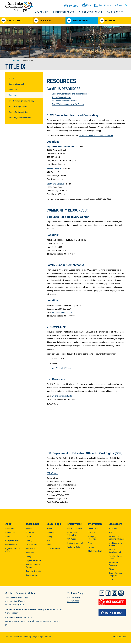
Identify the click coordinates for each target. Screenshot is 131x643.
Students (50, 544)
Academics (41, 12)
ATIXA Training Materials (18, 106)
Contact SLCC (11, 20)
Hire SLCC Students (74, 528)
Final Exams (30, 548)
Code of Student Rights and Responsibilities (70, 94)
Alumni (7, 536)
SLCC (7, 60)
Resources (13, 95)
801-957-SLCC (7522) (14, 605)
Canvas (29, 536)
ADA (110, 532)
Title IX (16, 60)
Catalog (29, 540)
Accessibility (113, 528)
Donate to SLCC (11, 544)
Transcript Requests (33, 571)
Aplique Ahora (77, 20)
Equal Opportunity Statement (115, 544)
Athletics (50, 528)
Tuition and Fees (32, 575)
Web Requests (120, 637)
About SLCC (10, 528)
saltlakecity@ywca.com (62, 312)
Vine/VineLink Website (61, 368)
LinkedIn (101, 592)
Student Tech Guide (95, 551)
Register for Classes (33, 561)
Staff (49, 540)
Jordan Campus (54, 169)
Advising (29, 528)
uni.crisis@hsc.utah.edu (62, 396)
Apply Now (42, 20)
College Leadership (12, 540)
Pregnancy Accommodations (20, 118)
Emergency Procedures (92, 537)
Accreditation (10, 532)
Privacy (111, 569)
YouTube (121, 592)
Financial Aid (30, 552)
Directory (91, 532)
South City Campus (55, 184)
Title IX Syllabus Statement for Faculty (68, 104)
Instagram (114, 592)
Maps (90, 543)
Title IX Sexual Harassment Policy (21, 101)
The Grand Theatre (53, 548)
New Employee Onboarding (72, 533)
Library (28, 556)
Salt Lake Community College (19, 7)
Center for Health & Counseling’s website (96, 135)
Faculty (49, 536)
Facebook (108, 592)
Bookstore (30, 532)
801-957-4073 (26, 617)
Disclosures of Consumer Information (117, 537)
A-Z (119, 5)
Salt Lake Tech (116, 12)
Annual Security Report (61, 97)
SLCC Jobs (71, 539)
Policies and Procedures (113, 563)
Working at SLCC (73, 547)
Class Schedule (31, 544)
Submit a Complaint (16, 84)
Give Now (107, 20)
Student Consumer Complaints (116, 574)
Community (51, 532)
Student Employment (75, 543)
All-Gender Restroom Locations (65, 101)
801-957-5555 (73, 601)
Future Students (63, 12)
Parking (91, 547)
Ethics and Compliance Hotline (116, 550)
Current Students (90, 12)
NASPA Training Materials (18, 112)
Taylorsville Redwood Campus (60, 147)
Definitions (13, 89)
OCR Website (52, 473)
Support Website (74, 598)
